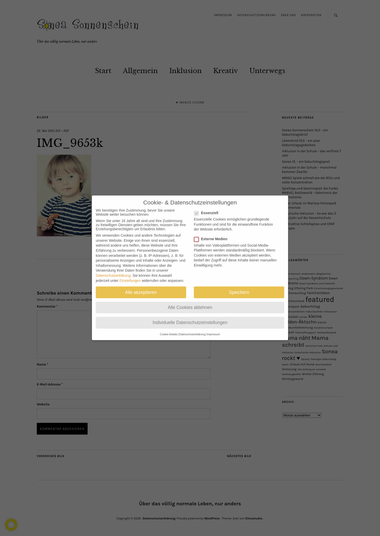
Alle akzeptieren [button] (141, 287)
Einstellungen (130, 276)
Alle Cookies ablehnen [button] (190, 302)
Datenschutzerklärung (113, 271)
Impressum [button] (213, 329)
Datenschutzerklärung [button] (192, 329)
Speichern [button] (239, 287)
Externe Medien (213, 234)
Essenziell (208, 208)
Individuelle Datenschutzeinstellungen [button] (190, 317)
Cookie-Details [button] (168, 329)
